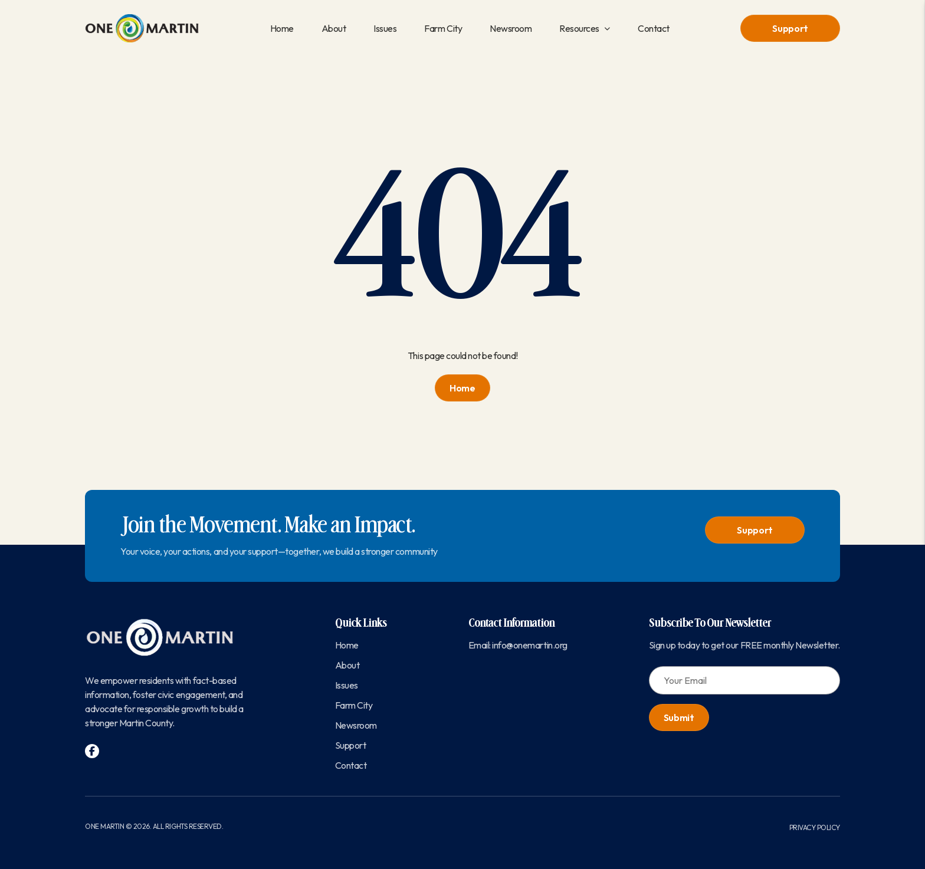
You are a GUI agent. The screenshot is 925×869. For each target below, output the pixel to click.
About (334, 28)
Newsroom (511, 28)
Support (790, 28)
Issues (384, 28)
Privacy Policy (814, 827)
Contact (654, 28)
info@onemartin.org (529, 645)
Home (282, 28)
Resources (579, 28)
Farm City (443, 28)
